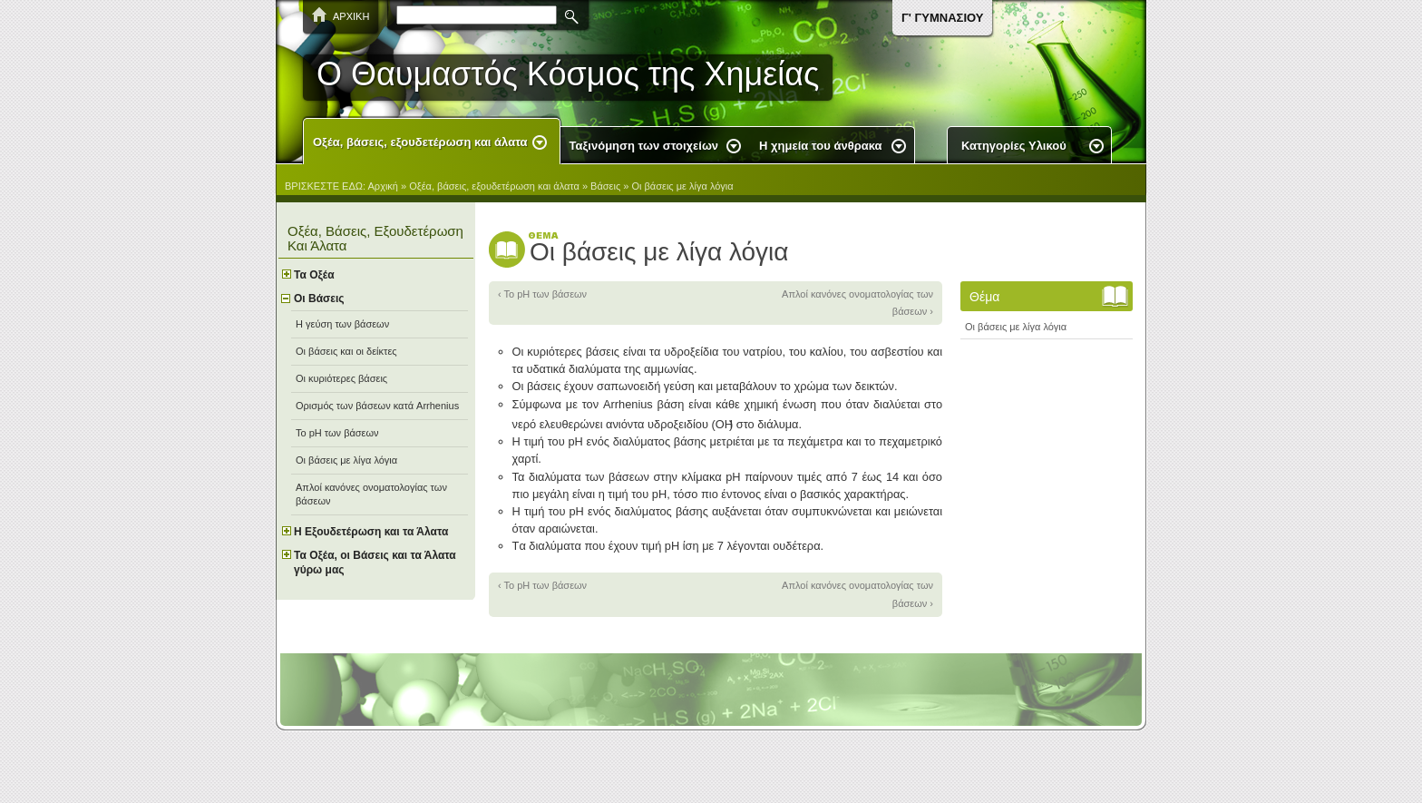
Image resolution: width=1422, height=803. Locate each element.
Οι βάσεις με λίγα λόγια (682, 186)
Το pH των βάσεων (337, 432)
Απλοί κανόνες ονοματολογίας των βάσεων (371, 494)
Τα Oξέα (314, 275)
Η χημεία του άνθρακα (820, 145)
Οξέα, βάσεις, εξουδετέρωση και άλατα (420, 142)
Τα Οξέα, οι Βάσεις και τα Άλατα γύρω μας (375, 562)
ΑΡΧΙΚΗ (351, 16)
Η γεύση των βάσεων (342, 323)
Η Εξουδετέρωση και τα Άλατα (371, 531)
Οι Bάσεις (319, 298)
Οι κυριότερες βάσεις (341, 378)
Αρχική (383, 186)
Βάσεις (605, 186)
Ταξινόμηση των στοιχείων (644, 145)
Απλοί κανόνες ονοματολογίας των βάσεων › (857, 303)
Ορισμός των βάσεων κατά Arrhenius (377, 405)
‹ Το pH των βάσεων (542, 294)
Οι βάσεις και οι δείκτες (346, 351)
